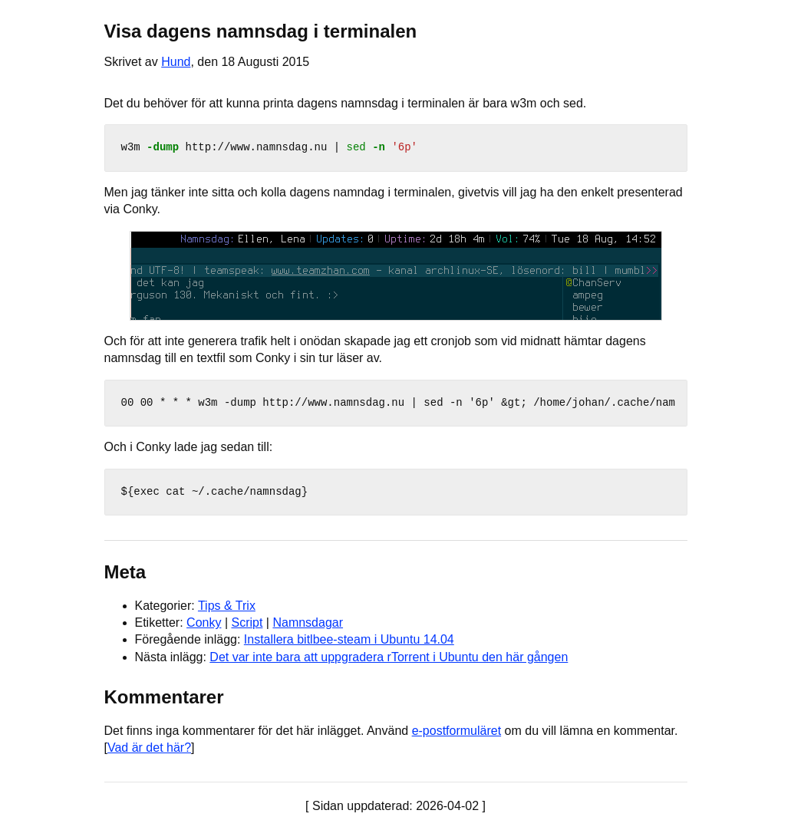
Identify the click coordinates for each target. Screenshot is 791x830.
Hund (175, 61)
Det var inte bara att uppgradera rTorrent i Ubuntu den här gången (388, 657)
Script (246, 622)
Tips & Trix (226, 605)
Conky (203, 622)
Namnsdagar (307, 622)
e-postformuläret (457, 730)
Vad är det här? (149, 747)
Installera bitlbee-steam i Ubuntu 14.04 (349, 639)
